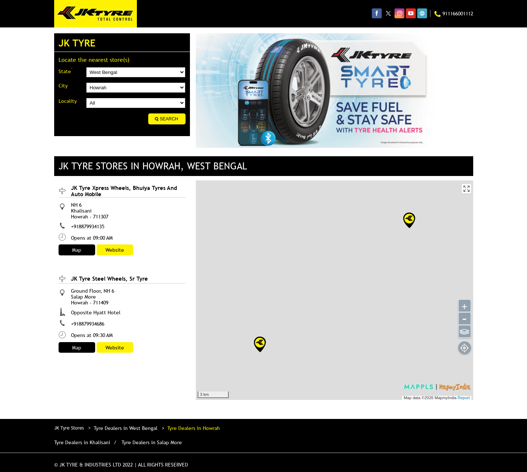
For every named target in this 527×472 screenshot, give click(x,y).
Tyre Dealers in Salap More (152, 442)
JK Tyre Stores (69, 427)
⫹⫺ (464, 331)
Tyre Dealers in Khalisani (82, 442)
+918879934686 (87, 324)
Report (463, 398)
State (65, 70)
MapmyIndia (445, 398)
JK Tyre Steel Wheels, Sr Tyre (109, 278)
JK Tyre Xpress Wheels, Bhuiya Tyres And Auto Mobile (124, 191)
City (63, 86)
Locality (68, 101)
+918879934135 (87, 226)
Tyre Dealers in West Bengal (125, 428)
